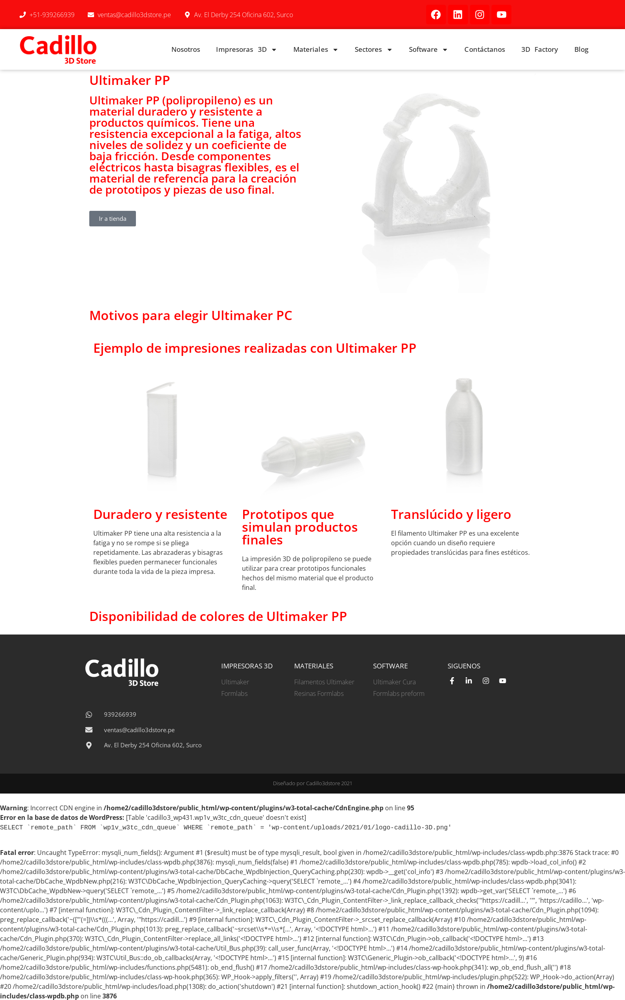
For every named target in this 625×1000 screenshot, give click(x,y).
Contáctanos (484, 49)
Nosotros (185, 49)
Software (429, 49)
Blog (581, 49)
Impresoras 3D (246, 49)
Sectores (374, 49)
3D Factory (539, 49)
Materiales (316, 49)
